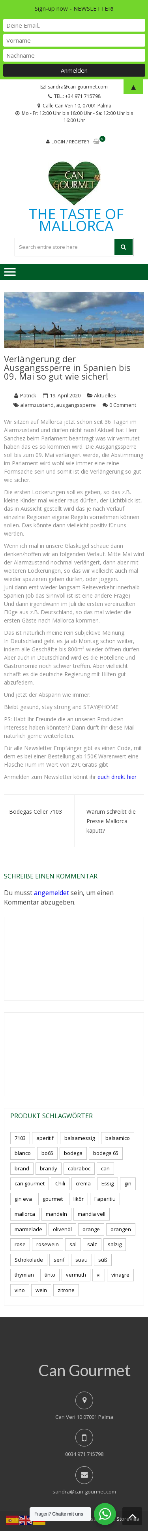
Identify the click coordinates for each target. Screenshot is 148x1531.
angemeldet (51, 892)
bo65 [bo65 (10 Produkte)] (47, 1153)
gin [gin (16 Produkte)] (127, 1183)
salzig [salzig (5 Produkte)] (115, 1244)
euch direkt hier (117, 777)
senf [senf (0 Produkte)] (59, 1259)
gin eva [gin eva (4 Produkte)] (23, 1198)
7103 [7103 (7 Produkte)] (20, 1138)
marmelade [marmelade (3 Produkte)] (28, 1229)
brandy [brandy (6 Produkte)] (48, 1168)
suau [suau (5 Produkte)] (81, 1259)
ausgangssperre (76, 404)
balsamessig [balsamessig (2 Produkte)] (79, 1138)
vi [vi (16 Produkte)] (99, 1274)
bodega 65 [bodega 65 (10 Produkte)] (105, 1153)
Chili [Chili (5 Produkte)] (60, 1183)
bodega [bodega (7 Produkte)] (73, 1153)
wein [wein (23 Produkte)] (41, 1290)
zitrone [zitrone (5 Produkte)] (66, 1290)
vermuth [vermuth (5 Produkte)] (76, 1274)
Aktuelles (105, 395)
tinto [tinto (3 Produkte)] (50, 1274)
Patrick (28, 395)
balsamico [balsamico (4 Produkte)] (117, 1138)
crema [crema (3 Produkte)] (83, 1183)
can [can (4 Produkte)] (105, 1168)
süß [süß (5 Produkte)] (102, 1259)
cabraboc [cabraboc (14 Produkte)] (79, 1168)
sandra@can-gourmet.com (84, 1491)
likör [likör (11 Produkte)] (78, 1198)
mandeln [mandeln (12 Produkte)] (56, 1213)
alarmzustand (37, 404)
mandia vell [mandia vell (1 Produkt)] (91, 1213)
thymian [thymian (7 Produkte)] (24, 1274)
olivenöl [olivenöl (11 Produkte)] (62, 1229)
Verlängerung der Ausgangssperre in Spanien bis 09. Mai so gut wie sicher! (67, 367)
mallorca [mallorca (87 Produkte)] (25, 1213)
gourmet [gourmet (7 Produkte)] (53, 1198)
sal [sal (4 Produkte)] (73, 1244)
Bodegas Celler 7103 (35, 811)
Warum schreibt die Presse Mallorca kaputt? (111, 821)
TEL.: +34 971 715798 (77, 96)
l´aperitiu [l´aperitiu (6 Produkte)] (105, 1198)
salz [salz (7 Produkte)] (92, 1244)
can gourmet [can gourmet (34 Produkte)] (30, 1183)
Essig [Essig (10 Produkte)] (107, 1183)
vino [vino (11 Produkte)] (20, 1290)
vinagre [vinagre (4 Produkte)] (120, 1274)
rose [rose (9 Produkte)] (20, 1244)
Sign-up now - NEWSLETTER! (74, 8)
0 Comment (122, 404)
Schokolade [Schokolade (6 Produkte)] (29, 1259)
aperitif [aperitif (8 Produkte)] (45, 1138)
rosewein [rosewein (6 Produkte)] (47, 1244)
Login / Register (70, 142)
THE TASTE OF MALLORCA (76, 220)
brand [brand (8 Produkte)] (22, 1168)
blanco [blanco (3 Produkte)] (23, 1153)
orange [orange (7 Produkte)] (91, 1229)
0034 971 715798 (84, 1454)
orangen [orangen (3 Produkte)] (121, 1229)
